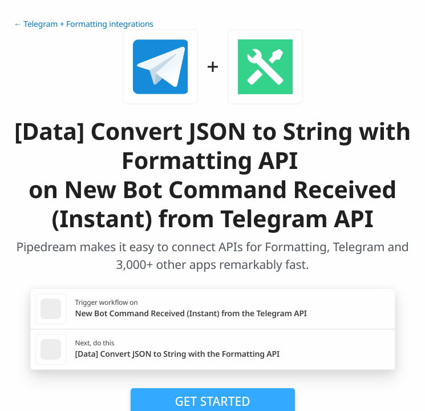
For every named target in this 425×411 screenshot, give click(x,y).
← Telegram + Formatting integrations (83, 24)
